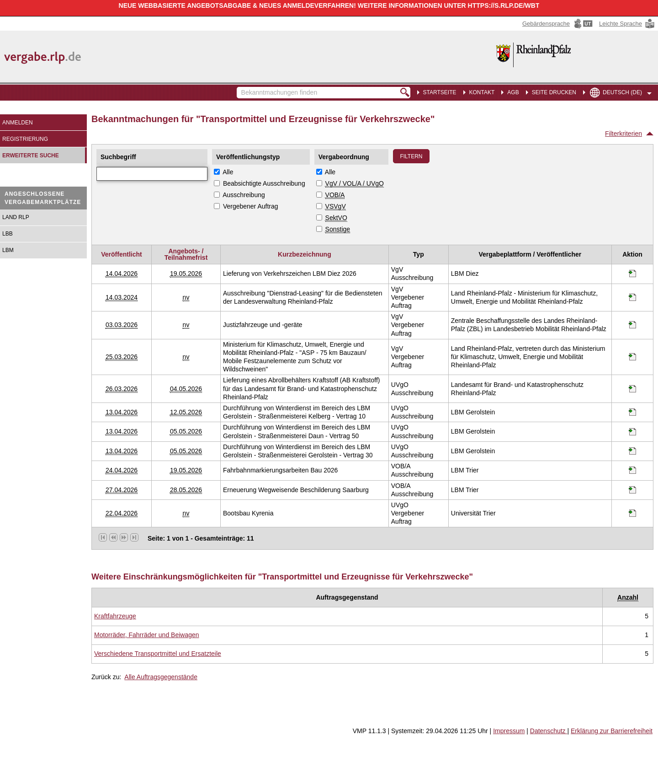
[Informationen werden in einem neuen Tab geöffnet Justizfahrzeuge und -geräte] (632, 324)
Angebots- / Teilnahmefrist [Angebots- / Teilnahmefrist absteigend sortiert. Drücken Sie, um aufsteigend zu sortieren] (186, 254)
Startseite (439, 92)
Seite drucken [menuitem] (554, 92)
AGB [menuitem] (513, 92)
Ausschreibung (244, 194)
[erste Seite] (103, 537)
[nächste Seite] (124, 537)
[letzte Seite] (134, 537)
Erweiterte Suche (30, 155)
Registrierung (25, 139)
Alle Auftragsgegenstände (160, 677)
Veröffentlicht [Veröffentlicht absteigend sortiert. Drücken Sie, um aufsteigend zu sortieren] (121, 254)
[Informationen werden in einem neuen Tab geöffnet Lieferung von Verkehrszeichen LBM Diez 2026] (632, 273)
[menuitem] (480, 91)
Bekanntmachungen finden (241, 88)
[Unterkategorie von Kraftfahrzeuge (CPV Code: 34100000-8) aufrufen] (115, 616)
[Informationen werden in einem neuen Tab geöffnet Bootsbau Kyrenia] (632, 513)
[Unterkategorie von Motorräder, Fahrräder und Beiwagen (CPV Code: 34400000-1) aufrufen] (146, 635)
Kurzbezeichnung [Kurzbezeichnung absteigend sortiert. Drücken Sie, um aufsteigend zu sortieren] (304, 254)
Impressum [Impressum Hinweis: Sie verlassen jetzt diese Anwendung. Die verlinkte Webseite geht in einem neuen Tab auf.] (509, 731)
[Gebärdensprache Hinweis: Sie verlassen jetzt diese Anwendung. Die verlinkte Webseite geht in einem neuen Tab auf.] (558, 23)
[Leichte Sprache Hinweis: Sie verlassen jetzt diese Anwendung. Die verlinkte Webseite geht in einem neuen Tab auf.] (627, 23)
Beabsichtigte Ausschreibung (264, 183)
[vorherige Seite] (113, 537)
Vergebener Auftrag (250, 206)
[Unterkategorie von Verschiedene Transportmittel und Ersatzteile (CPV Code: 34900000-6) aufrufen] (157, 653)
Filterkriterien (623, 133)
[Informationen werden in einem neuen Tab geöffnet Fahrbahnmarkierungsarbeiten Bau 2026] (632, 470)
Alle (228, 172)
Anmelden (17, 122)
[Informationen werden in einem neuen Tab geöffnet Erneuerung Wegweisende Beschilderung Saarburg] (632, 489)
